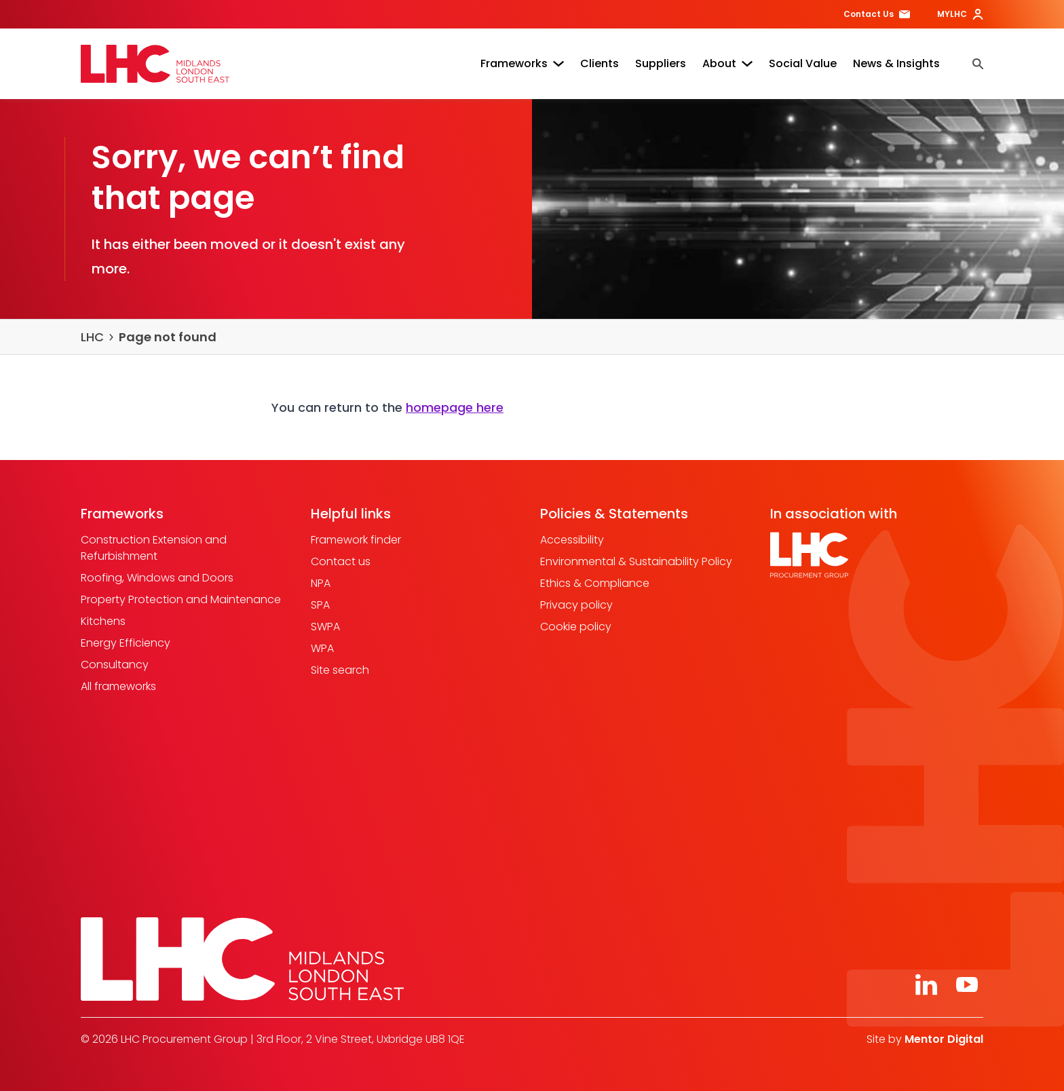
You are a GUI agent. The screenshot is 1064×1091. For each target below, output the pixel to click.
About (727, 63)
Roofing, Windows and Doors (157, 578)
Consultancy (115, 664)
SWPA (325, 626)
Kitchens (103, 621)
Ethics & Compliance (594, 583)
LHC (92, 336)
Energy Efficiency (125, 643)
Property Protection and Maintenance (181, 599)
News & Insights (896, 63)
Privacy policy (576, 605)
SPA (320, 605)
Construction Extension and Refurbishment (154, 548)
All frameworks (118, 686)
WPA (322, 648)
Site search (340, 670)
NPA (320, 583)
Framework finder (356, 540)
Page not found (167, 336)
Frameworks (522, 63)
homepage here (455, 407)
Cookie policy (575, 626)
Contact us (340, 561)
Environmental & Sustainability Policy (636, 561)
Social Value (803, 63)
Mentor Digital (944, 1039)
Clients (599, 63)
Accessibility (572, 540)
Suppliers (660, 63)
